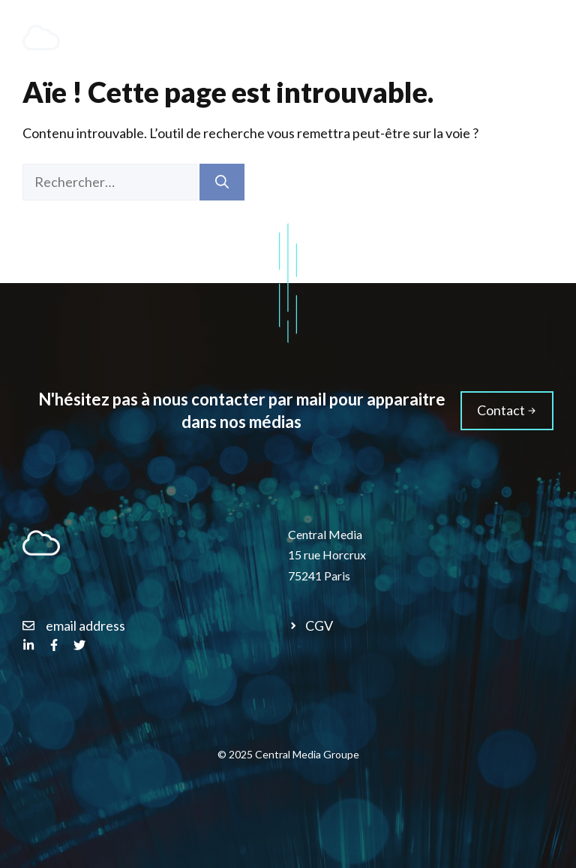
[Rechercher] (222, 182)
